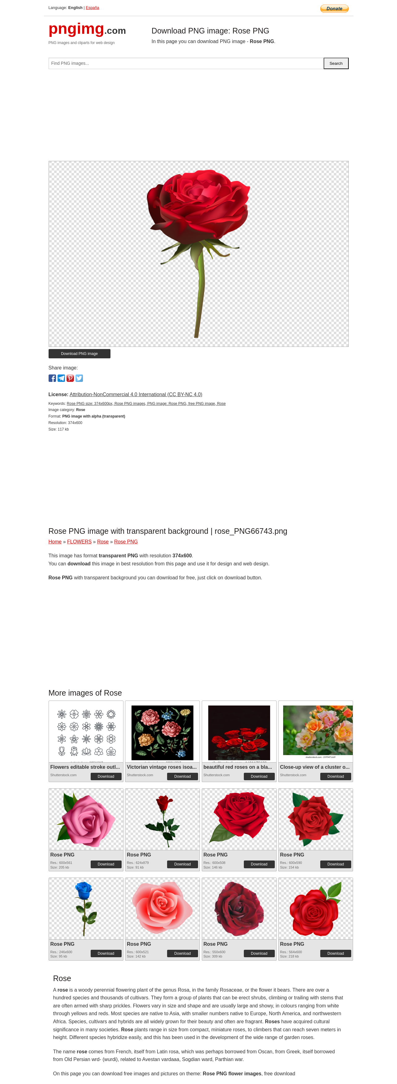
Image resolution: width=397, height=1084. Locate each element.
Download (106, 776)
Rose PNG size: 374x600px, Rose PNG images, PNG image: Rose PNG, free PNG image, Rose (146, 403)
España (92, 7)
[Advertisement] (199, 117)
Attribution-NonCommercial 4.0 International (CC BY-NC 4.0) (136, 394)
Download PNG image (79, 354)
